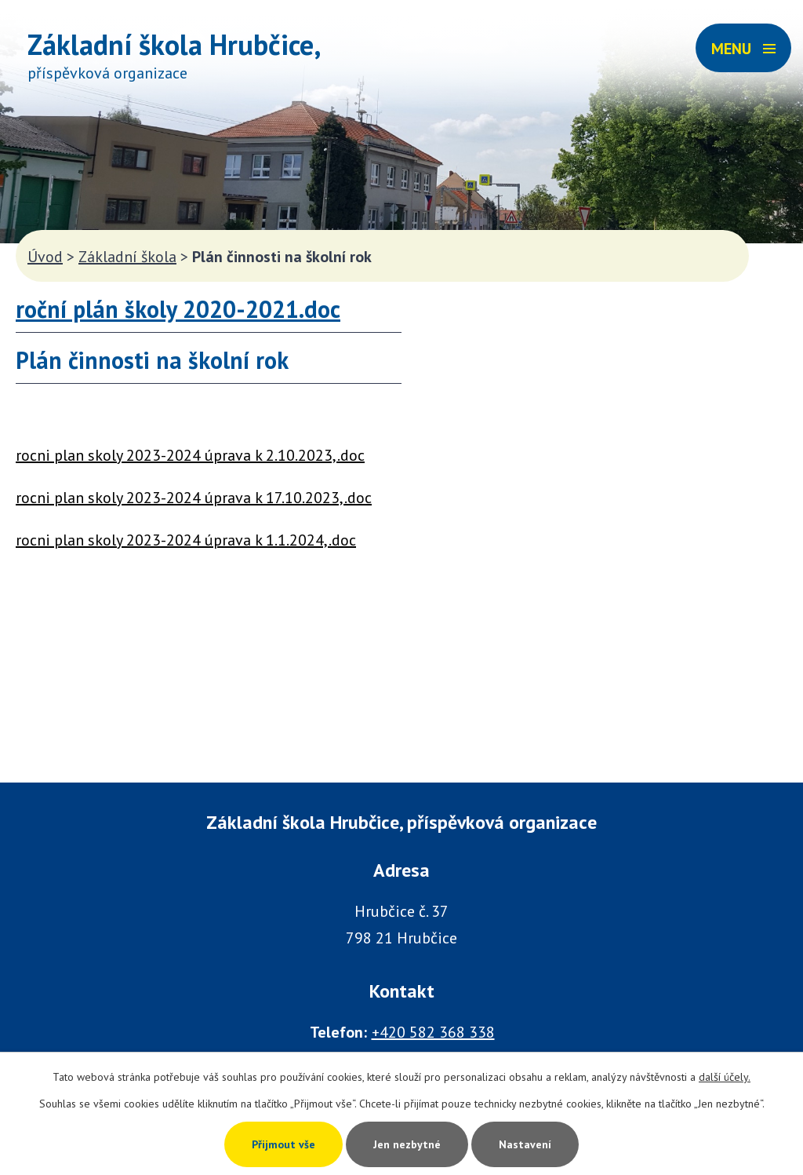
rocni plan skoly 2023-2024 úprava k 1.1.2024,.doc (186, 540)
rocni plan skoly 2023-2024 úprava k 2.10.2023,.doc (190, 455)
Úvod (45, 256)
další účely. (724, 1077)
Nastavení (525, 1144)
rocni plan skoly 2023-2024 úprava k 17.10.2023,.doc (194, 497)
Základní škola (127, 256)
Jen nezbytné (407, 1144)
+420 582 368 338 (433, 1032)
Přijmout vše (283, 1144)
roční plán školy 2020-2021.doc (178, 309)
